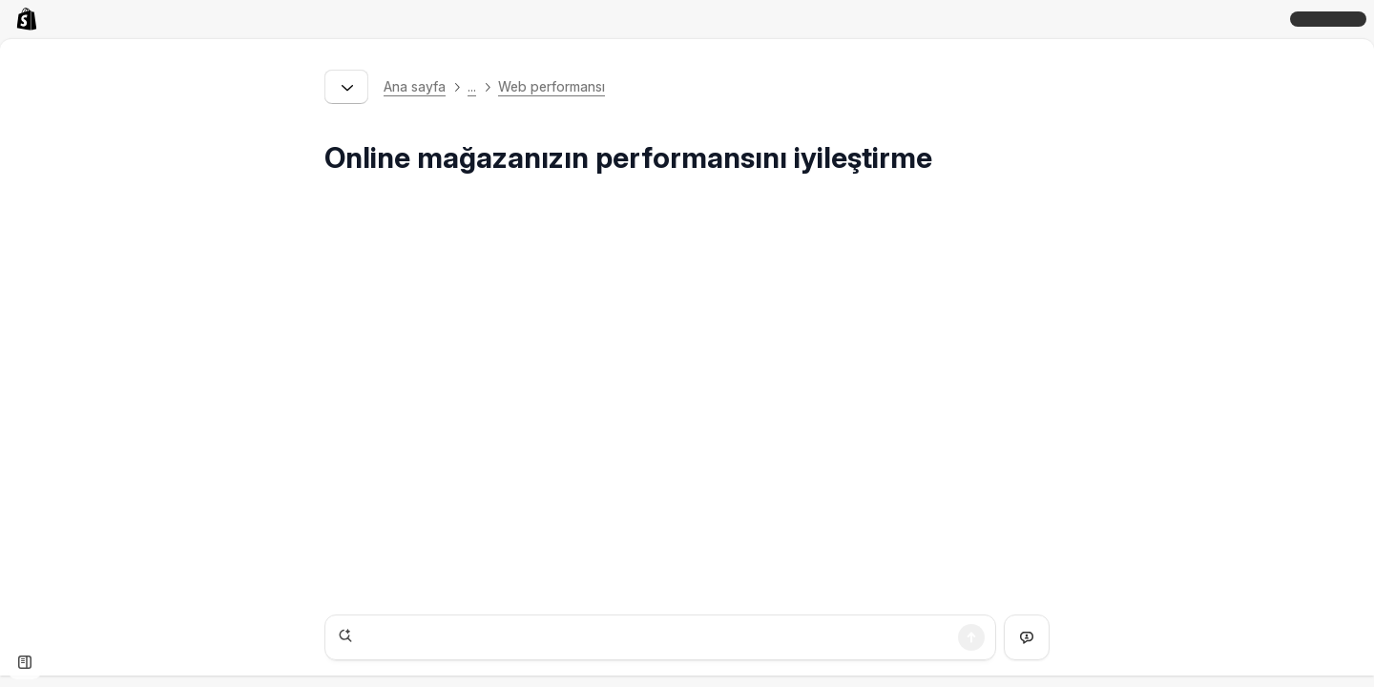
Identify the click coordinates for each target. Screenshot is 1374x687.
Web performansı (551, 86)
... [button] (472, 86)
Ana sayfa (415, 86)
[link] (30, 19)
